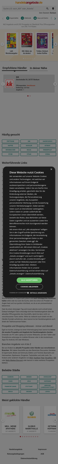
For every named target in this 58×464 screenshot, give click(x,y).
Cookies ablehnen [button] (29, 287)
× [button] (51, 169)
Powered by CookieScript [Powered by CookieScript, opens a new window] (18, 293)
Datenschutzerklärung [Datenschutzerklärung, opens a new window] (35, 273)
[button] (37, 293)
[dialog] (29, 232)
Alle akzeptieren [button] (29, 280)
